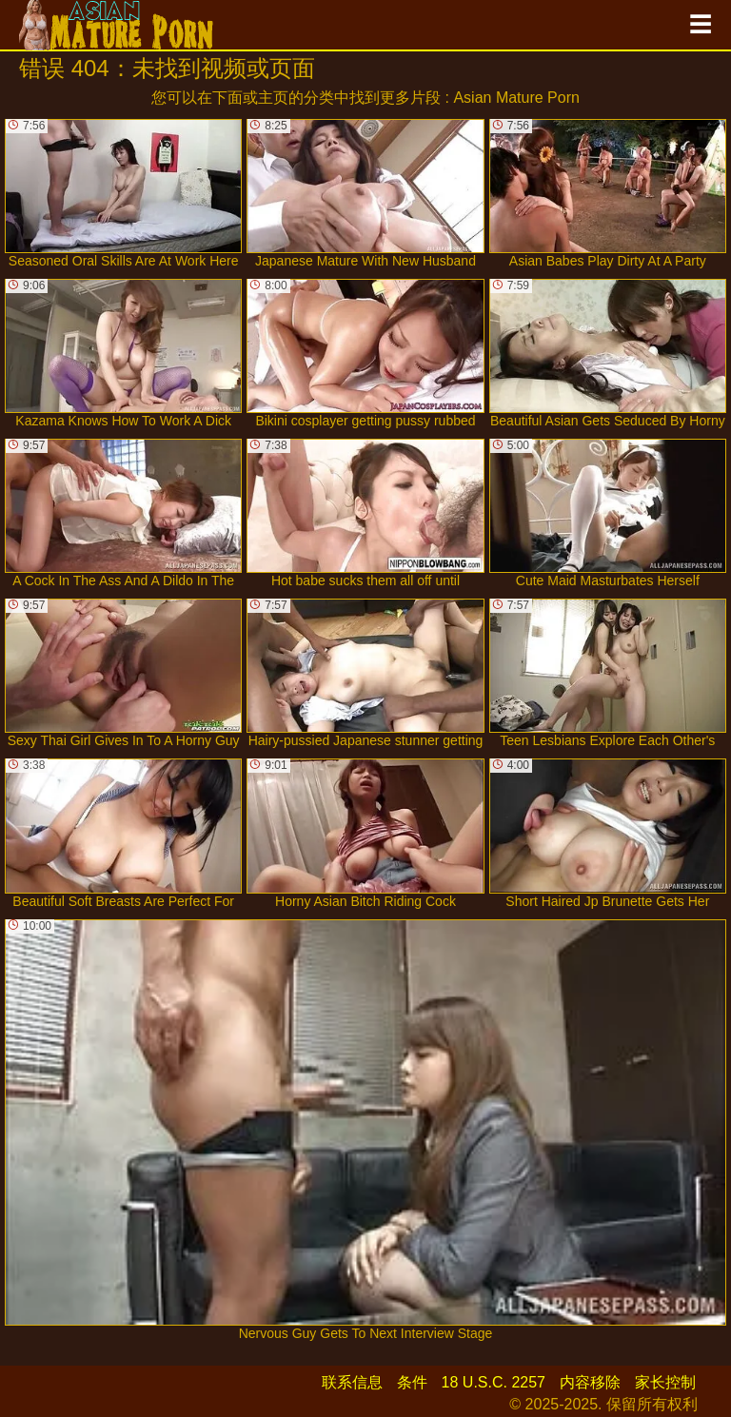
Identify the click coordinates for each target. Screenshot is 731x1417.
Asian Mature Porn (516, 97)
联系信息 (352, 1382)
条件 (412, 1382)
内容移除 (590, 1382)
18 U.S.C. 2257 (493, 1382)
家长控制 (665, 1382)
